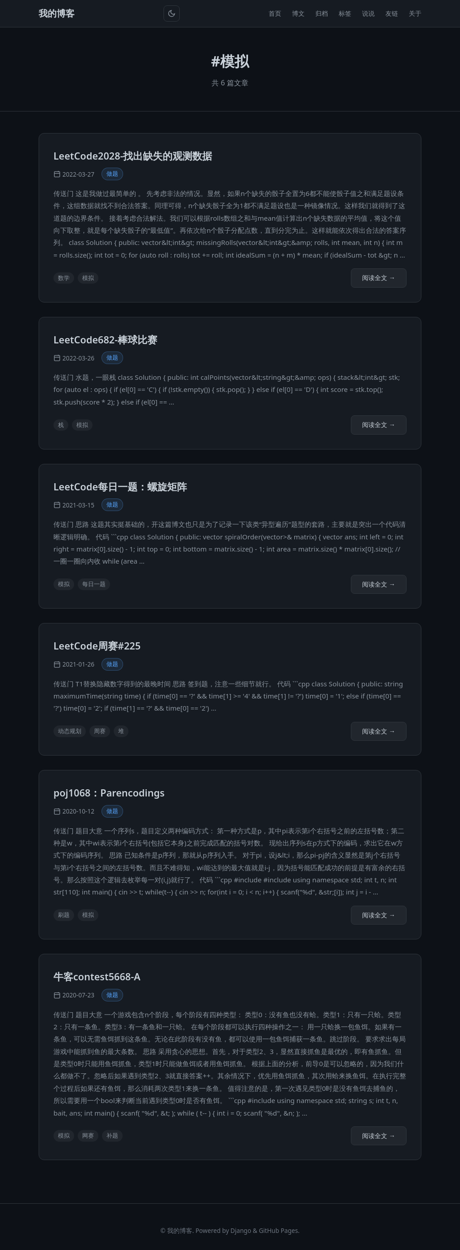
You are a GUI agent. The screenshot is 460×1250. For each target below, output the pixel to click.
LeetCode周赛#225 (97, 645)
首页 (275, 13)
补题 (112, 1135)
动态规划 (69, 731)
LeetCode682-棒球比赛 (105, 339)
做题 (112, 173)
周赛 (100, 731)
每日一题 (94, 584)
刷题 (64, 915)
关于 (415, 13)
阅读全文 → (378, 277)
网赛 (88, 1135)
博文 (298, 13)
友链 (391, 13)
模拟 (88, 278)
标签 (345, 13)
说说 (368, 13)
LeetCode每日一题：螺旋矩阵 (120, 486)
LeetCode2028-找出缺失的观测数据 (132, 155)
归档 (321, 13)
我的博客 (57, 13)
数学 (64, 278)
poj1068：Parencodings (108, 792)
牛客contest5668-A (97, 976)
